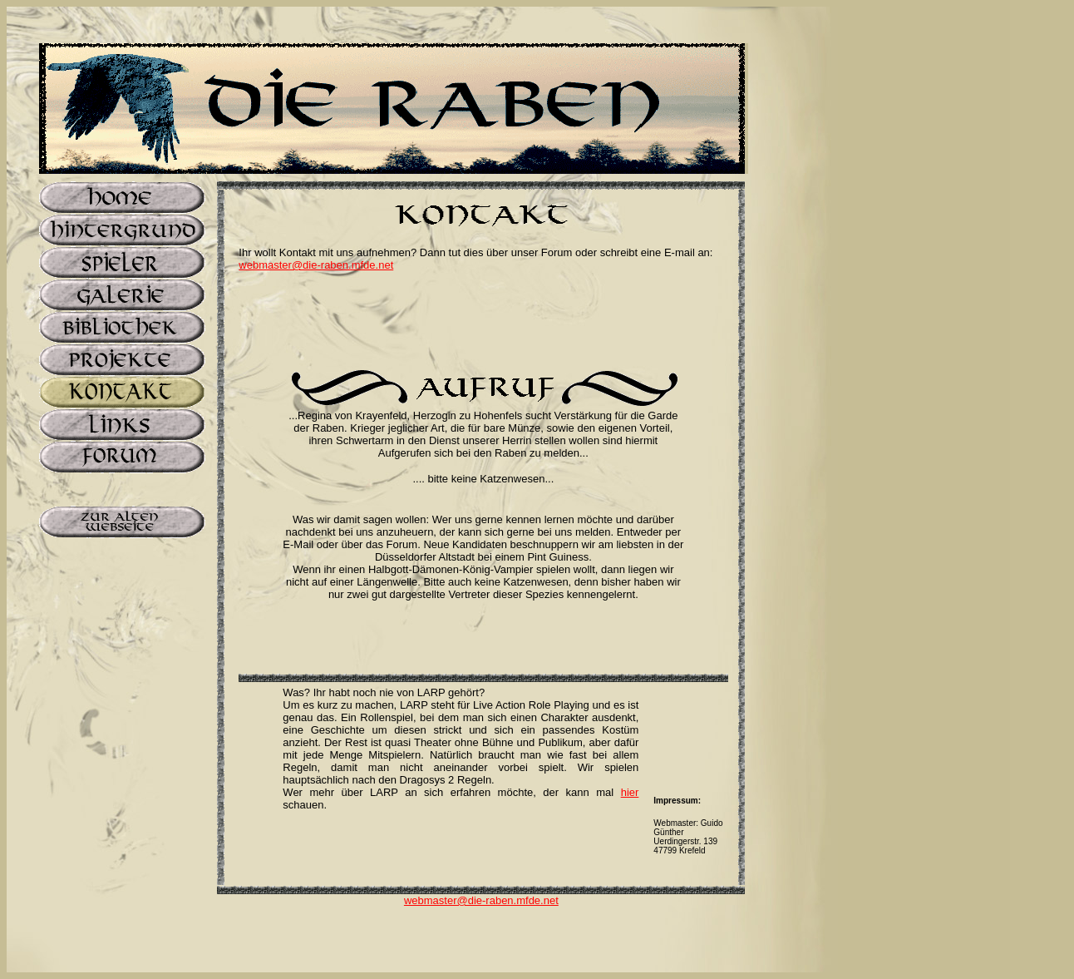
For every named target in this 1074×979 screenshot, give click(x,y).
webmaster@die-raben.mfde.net (316, 265)
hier (630, 792)
